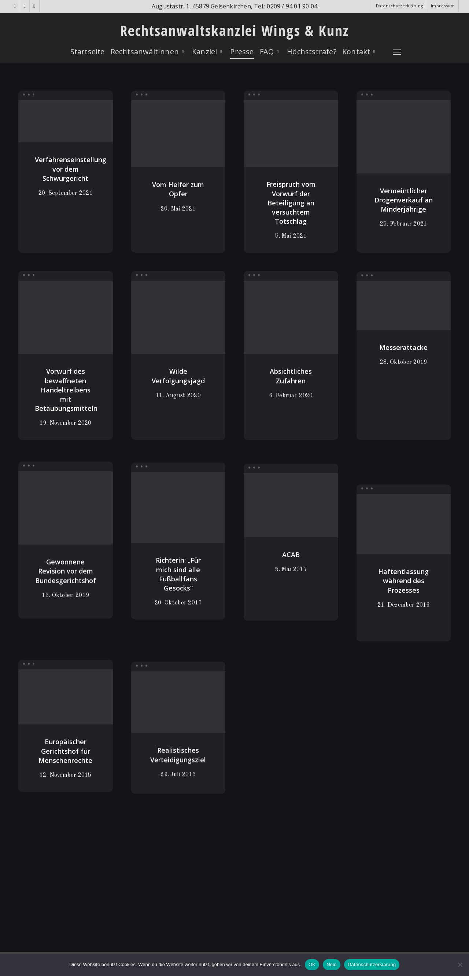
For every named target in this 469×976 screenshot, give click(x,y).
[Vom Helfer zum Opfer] (178, 134)
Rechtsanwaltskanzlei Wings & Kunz (234, 30)
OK (312, 964)
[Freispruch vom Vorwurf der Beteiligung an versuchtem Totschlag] (291, 134)
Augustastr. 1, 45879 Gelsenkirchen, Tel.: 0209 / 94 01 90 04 (234, 6)
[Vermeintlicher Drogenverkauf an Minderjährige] (404, 139)
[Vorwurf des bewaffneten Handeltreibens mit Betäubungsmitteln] (65, 324)
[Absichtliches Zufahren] (291, 331)
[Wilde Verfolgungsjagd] (178, 326)
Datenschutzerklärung (372, 964)
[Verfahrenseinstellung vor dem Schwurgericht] (65, 121)
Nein (331, 964)
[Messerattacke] (404, 325)
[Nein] (460, 964)
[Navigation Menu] (397, 51)
